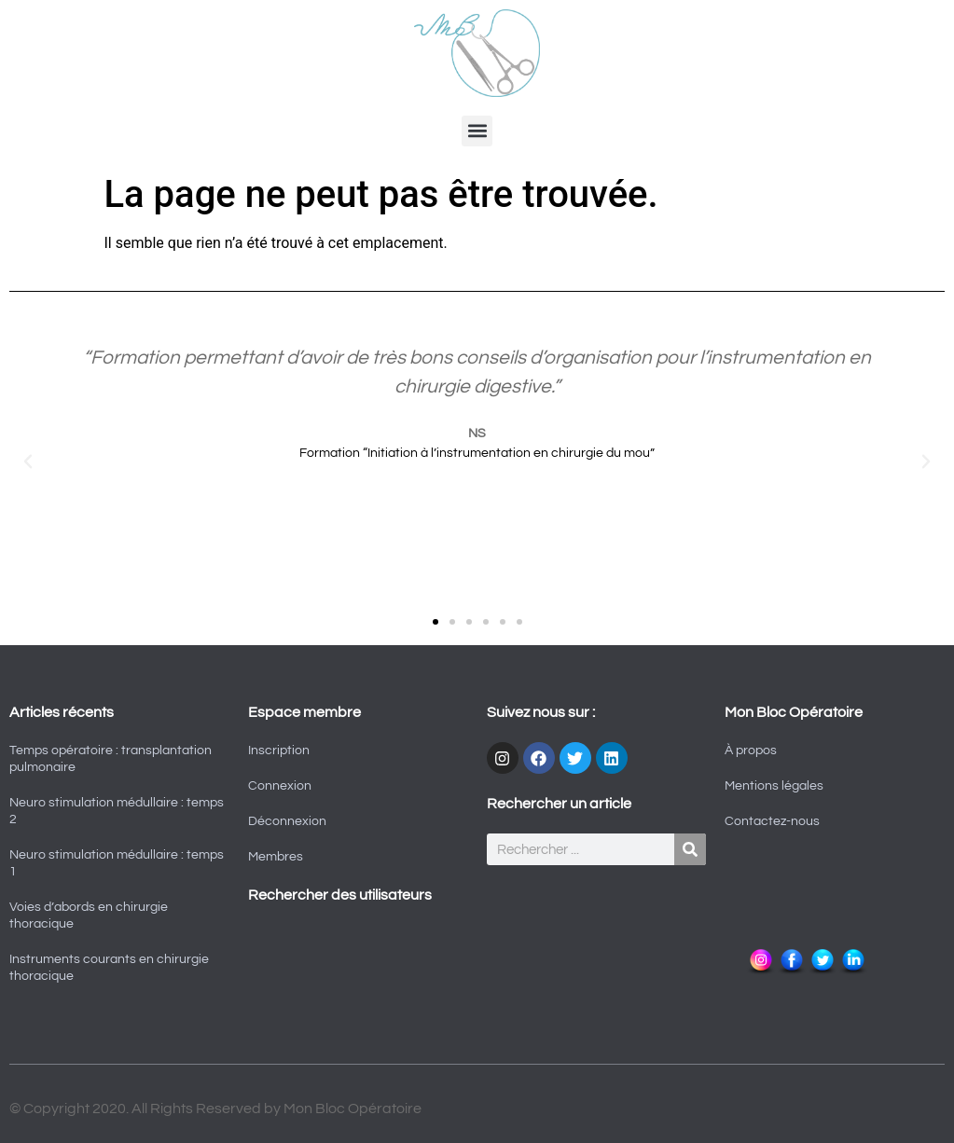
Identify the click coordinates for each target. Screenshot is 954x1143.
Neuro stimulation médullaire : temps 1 (116, 863)
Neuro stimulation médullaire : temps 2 (116, 811)
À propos (751, 750)
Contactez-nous (772, 821)
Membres (275, 856)
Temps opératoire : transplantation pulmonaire (110, 759)
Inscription (279, 750)
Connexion (279, 785)
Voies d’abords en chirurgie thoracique (88, 915)
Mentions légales (774, 785)
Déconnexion (287, 821)
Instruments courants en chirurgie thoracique (109, 968)
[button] (477, 131)
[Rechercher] (690, 849)
